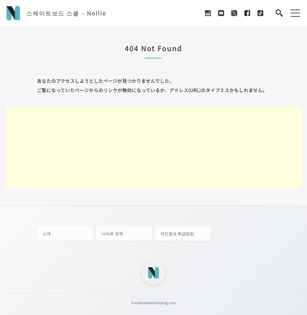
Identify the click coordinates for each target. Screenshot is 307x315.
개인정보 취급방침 (177, 233)
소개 (47, 233)
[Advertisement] (153, 147)
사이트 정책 (112, 233)
